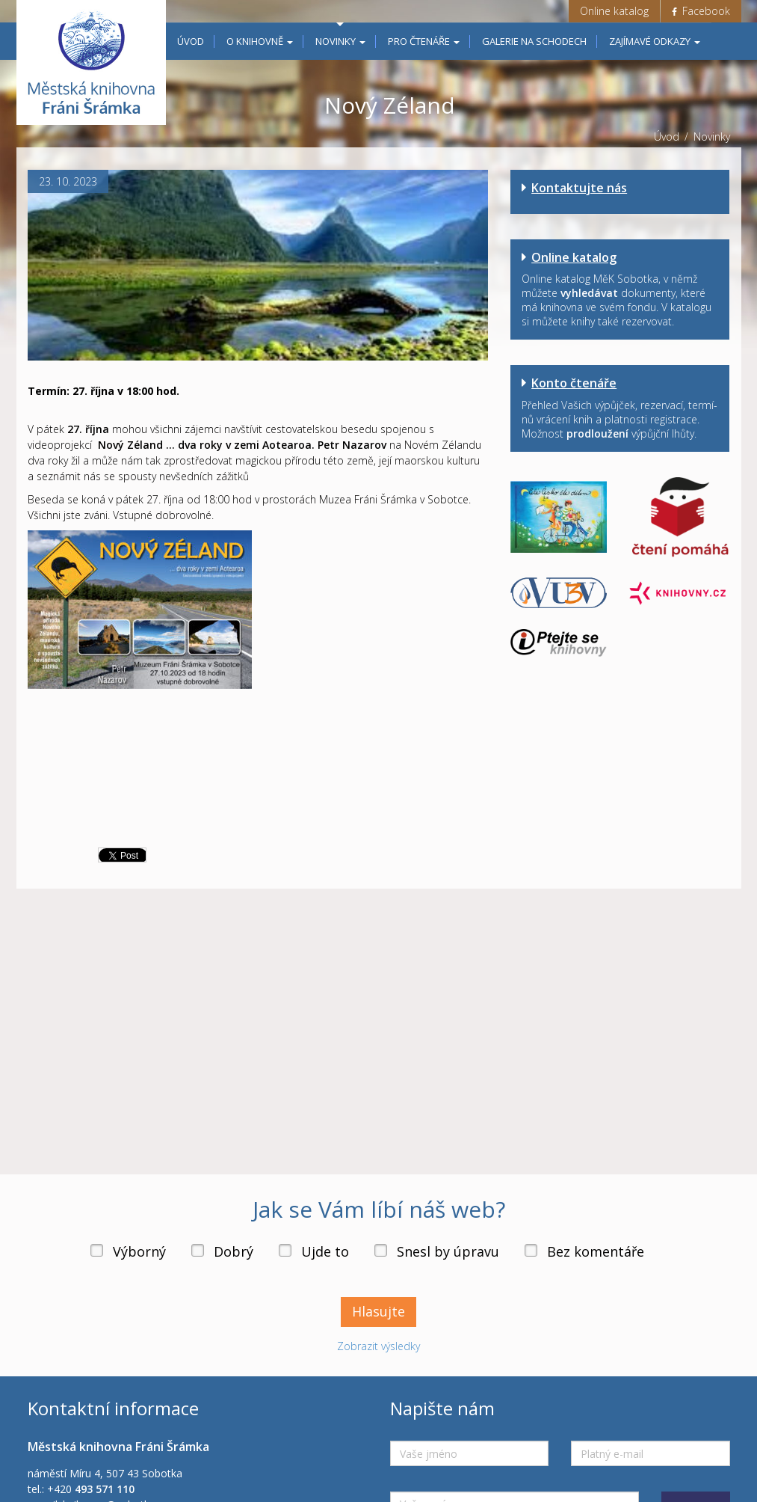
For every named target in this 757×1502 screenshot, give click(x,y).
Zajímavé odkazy (654, 41)
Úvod (190, 41)
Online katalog (614, 11)
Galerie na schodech (534, 41)
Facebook (701, 11)
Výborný (139, 1251)
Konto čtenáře (574, 383)
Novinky (340, 41)
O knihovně (259, 41)
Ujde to (325, 1251)
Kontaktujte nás (579, 188)
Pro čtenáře (424, 41)
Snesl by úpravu (448, 1251)
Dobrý (233, 1251)
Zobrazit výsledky (378, 1346)
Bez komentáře (595, 1251)
